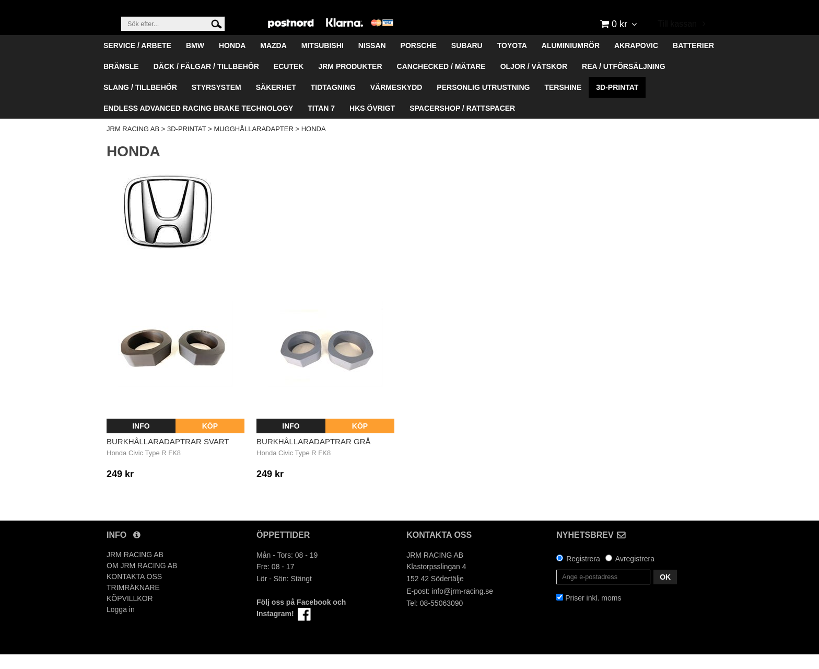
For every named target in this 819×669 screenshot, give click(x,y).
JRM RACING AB (133, 143)
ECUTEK (289, 81)
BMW (195, 60)
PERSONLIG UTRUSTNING (483, 102)
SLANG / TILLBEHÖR (140, 102)
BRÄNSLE (121, 81)
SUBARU (467, 60)
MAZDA (273, 60)
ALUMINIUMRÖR (571, 60)
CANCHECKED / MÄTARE (441, 81)
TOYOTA (512, 60)
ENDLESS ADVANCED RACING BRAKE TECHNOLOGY (198, 123)
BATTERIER (693, 60)
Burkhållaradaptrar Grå (313, 455)
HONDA (232, 60)
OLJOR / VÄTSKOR (533, 81)
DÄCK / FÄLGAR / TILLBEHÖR (206, 81)
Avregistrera (634, 573)
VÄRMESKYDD (396, 102)
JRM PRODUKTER (350, 81)
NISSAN (372, 60)
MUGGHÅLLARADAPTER (253, 143)
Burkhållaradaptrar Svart (168, 455)
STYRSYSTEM (216, 102)
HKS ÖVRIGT (372, 123)
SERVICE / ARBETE (137, 60)
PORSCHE (419, 60)
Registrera (583, 573)
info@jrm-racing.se (462, 606)
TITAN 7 (321, 123)
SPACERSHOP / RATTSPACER (462, 123)
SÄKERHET (276, 102)
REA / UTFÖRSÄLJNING (623, 81)
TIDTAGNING (333, 102)
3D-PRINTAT (617, 102)
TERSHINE (562, 102)
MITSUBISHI (322, 60)
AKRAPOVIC (636, 60)
